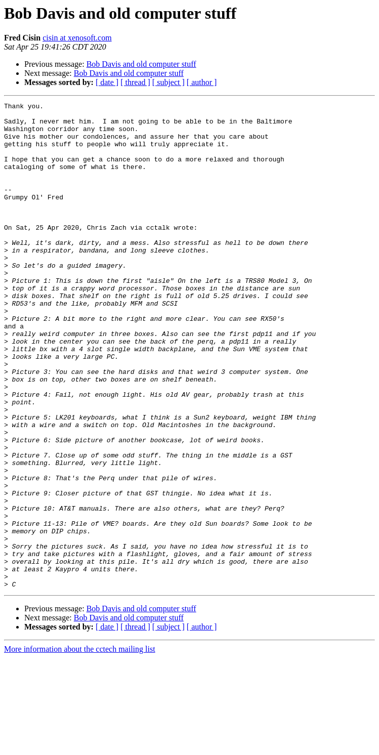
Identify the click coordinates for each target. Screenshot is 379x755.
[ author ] (202, 82)
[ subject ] (168, 82)
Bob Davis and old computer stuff (141, 64)
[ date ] (107, 82)
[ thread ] (135, 82)
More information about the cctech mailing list (79, 746)
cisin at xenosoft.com (77, 37)
